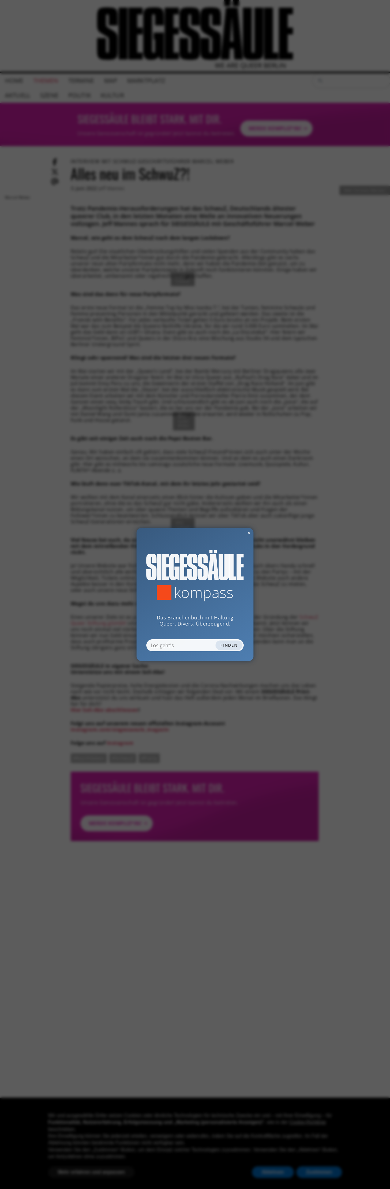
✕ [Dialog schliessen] (234, 533)
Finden (229, 645)
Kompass (204, 592)
